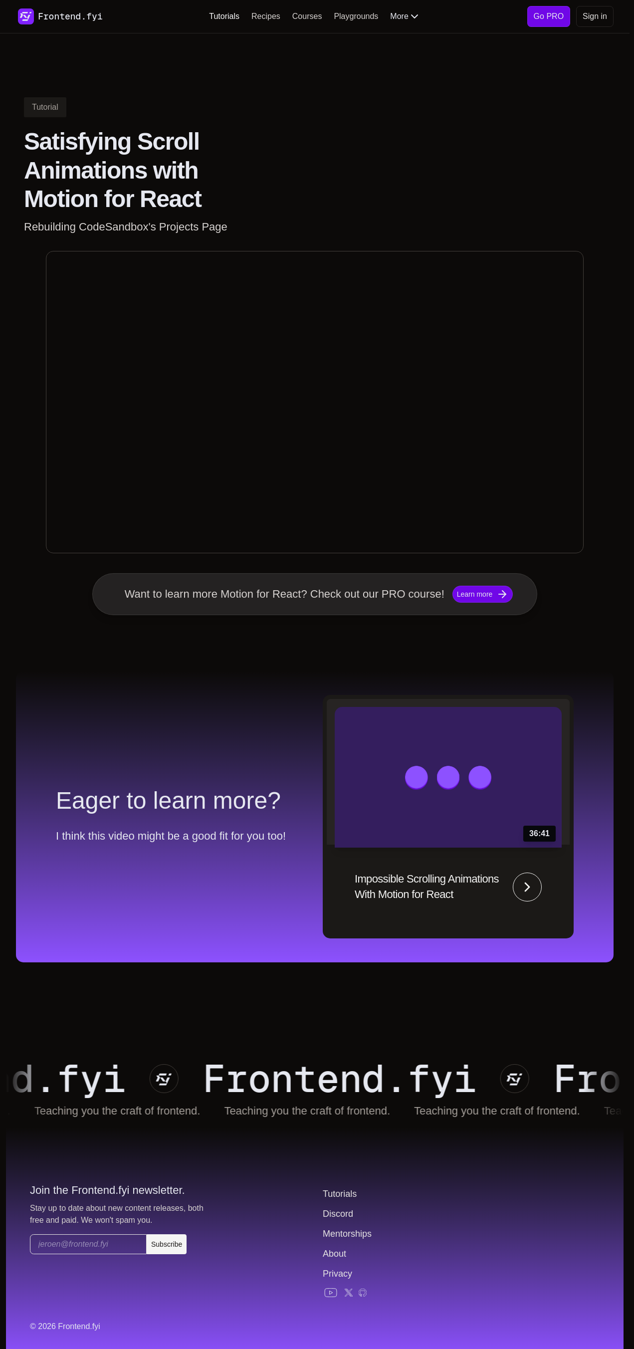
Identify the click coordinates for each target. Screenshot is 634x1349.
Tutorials (224, 16)
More (405, 16)
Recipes (265, 16)
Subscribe (166, 1244)
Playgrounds (356, 16)
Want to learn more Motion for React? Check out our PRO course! (284, 594)
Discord (338, 1214)
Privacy (337, 1274)
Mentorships (347, 1234)
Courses (307, 16)
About (334, 1254)
